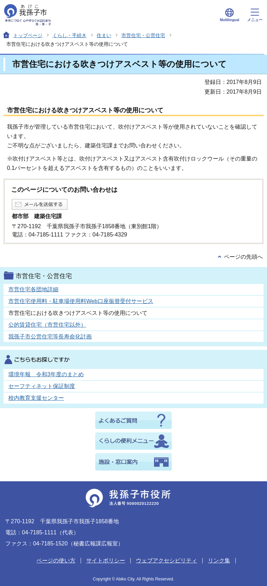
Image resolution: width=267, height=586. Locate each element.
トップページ (27, 35)
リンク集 (219, 560)
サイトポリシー (105, 560)
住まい (104, 35)
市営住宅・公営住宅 (143, 35)
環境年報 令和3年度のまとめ (46, 374)
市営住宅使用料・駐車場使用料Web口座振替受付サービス (80, 301)
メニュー (254, 15)
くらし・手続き (69, 35)
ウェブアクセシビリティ (166, 560)
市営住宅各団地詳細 (33, 289)
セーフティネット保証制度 (41, 386)
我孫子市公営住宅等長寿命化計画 (50, 336)
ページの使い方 (56, 560)
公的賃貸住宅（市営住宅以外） (47, 325)
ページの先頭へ (243, 257)
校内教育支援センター (36, 398)
